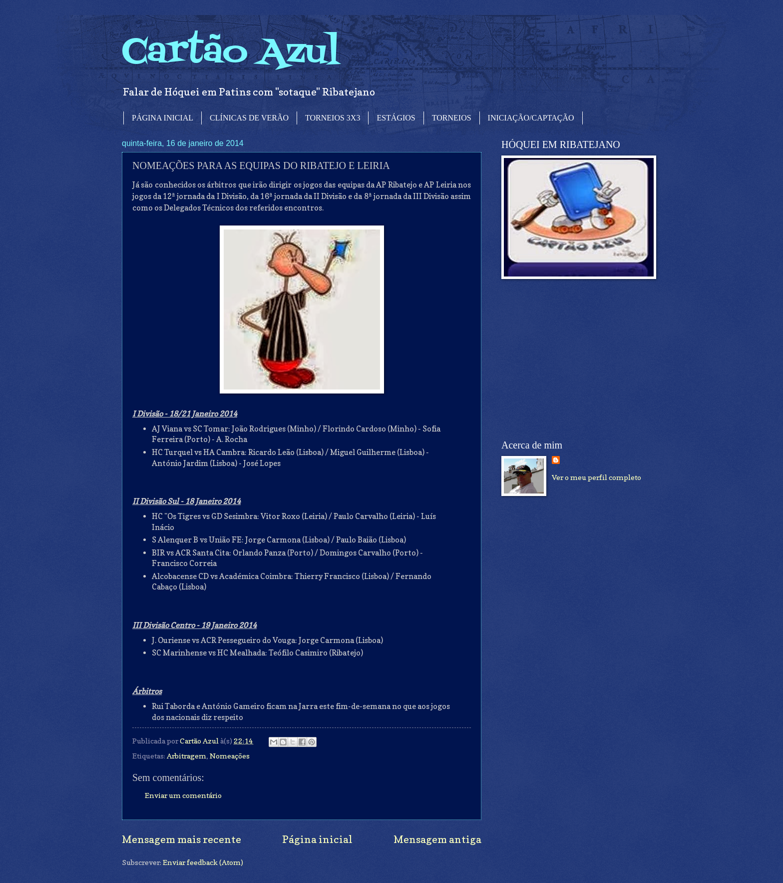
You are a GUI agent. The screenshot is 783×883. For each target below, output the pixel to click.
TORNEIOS (451, 118)
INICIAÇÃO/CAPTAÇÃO (531, 118)
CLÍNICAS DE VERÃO (249, 118)
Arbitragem (186, 756)
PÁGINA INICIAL (162, 118)
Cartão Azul (231, 53)
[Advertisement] (576, 359)
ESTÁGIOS (396, 118)
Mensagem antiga (437, 839)
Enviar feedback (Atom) (203, 862)
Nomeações (230, 756)
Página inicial (317, 839)
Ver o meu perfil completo (596, 477)
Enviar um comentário (183, 795)
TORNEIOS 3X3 (332, 118)
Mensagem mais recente (181, 839)
